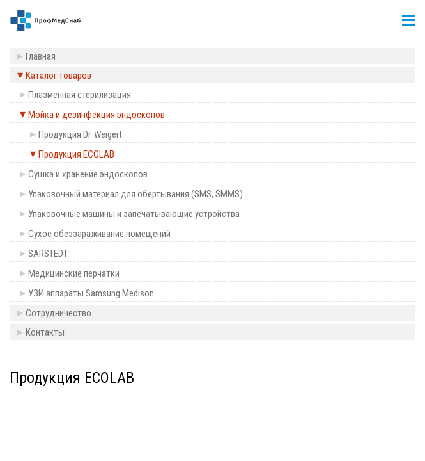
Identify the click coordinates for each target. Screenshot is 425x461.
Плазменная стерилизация (79, 95)
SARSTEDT (48, 253)
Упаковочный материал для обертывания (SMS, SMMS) (135, 194)
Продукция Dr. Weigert (80, 134)
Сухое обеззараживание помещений (99, 233)
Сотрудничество (58, 313)
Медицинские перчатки (74, 273)
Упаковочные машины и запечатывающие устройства (134, 214)
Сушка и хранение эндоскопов (88, 174)
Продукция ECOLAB (76, 154)
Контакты (45, 332)
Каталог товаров (58, 75)
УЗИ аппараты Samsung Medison (91, 293)
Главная (41, 56)
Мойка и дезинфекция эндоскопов (96, 114)
